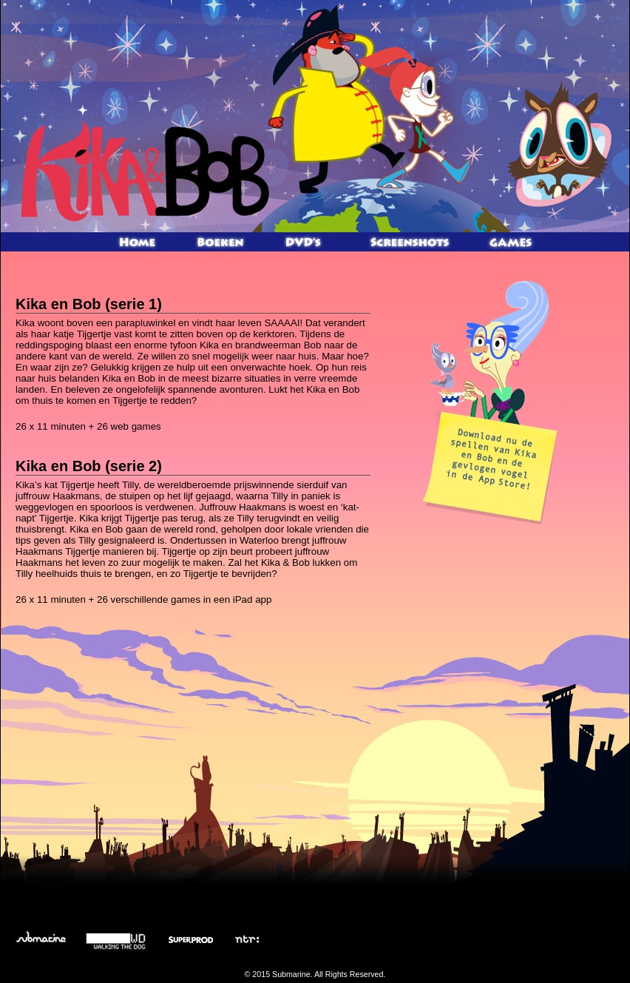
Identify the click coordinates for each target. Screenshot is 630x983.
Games (511, 241)
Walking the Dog (117, 939)
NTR (246, 939)
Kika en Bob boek (221, 241)
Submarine (40, 939)
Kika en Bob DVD (304, 241)
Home (138, 241)
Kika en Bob (143, 170)
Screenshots (409, 241)
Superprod (188, 939)
